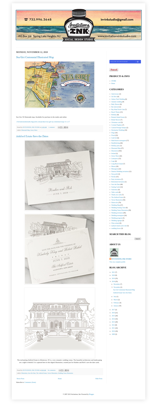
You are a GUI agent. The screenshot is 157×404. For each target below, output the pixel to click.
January (116, 306)
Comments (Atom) (30, 382)
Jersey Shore (33, 130)
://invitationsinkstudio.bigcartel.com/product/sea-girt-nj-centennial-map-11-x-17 (43, 122)
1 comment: (51, 127)
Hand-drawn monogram (118, 140)
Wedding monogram (117, 215)
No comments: (52, 370)
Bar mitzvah (115, 107)
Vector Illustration (52, 373)
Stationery (114, 189)
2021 (113, 272)
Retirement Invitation (117, 182)
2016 (113, 313)
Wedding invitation (117, 213)
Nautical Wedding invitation (119, 171)
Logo (113, 161)
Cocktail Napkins (116, 125)
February (116, 303)
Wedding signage (116, 220)
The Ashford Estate (41, 373)
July (115, 296)
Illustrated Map (25, 130)
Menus (113, 166)
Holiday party (115, 145)
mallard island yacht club (119, 226)
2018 (113, 281)
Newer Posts (20, 378)
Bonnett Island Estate (117, 117)
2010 (113, 331)
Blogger (91, 394)
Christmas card (115, 122)
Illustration (24, 373)
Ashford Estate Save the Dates (32, 136)
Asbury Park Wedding (118, 99)
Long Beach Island (117, 164)
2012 (113, 325)
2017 (113, 310)
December (117, 284)
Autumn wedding (116, 102)
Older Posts (98, 378)
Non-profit (114, 174)
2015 (113, 316)
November (117, 287)
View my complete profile (117, 262)
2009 (113, 334)
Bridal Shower (115, 120)
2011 (113, 328)
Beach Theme (115, 112)
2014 (113, 319)
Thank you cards (116, 195)
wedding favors (116, 228)
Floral (113, 135)
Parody (113, 177)
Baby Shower (115, 104)
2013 (113, 322)
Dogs (113, 133)
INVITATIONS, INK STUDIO (122, 259)
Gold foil (114, 138)
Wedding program (116, 218)
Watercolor (114, 202)
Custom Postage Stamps (118, 127)
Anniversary (115, 94)
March (116, 300)
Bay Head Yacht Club (117, 109)
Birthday (114, 115)
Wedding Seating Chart (118, 207)
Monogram (114, 169)
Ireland (113, 153)
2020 (113, 275)
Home (60, 378)
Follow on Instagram (126, 62)
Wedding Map (115, 205)
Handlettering (115, 143)
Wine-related (115, 223)
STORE (113, 81)
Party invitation (116, 179)
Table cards (114, 192)
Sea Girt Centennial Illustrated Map (35, 57)
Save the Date (32, 373)
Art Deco (114, 96)
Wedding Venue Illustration (65, 373)
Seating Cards (115, 187)
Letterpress (114, 158)
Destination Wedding (117, 130)
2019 (113, 278)
